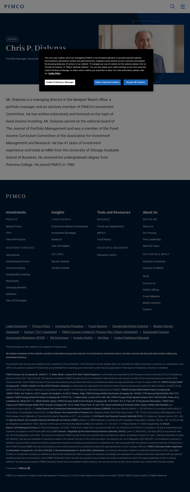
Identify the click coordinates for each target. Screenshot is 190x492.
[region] (96, 70)
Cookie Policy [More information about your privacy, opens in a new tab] (54, 73)
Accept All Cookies (135, 82)
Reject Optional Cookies (107, 82)
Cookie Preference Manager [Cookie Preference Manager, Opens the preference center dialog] (60, 82)
